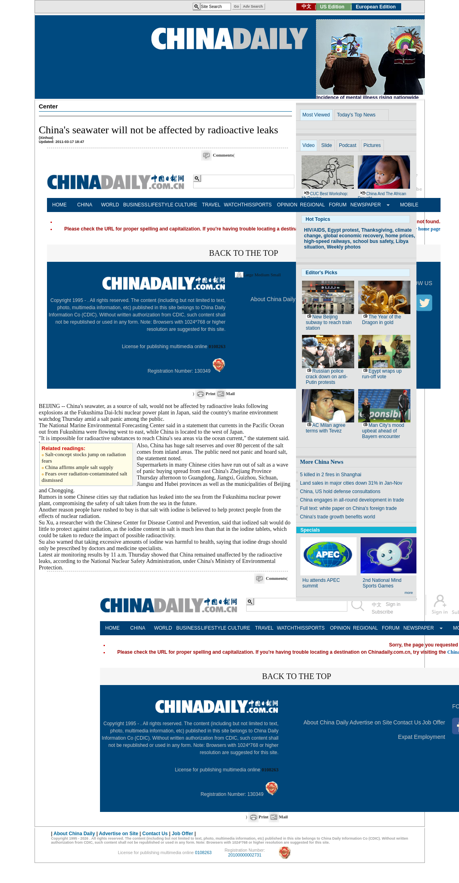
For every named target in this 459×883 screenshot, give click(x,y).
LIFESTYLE (160, 205)
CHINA (84, 205)
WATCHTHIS (236, 205)
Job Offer (433, 722)
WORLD (110, 205)
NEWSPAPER (363, 205)
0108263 (217, 346)
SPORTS (261, 205)
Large (248, 274)
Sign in (393, 604)
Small (276, 274)
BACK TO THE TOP (243, 253)
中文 (376, 605)
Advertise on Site (371, 722)
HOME (59, 205)
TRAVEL (211, 205)
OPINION (287, 205)
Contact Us (407, 722)
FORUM (338, 205)
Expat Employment (421, 737)
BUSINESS (135, 205)
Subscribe (382, 612)
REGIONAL (312, 205)
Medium (262, 274)
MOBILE (409, 205)
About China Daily (273, 299)
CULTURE (186, 205)
